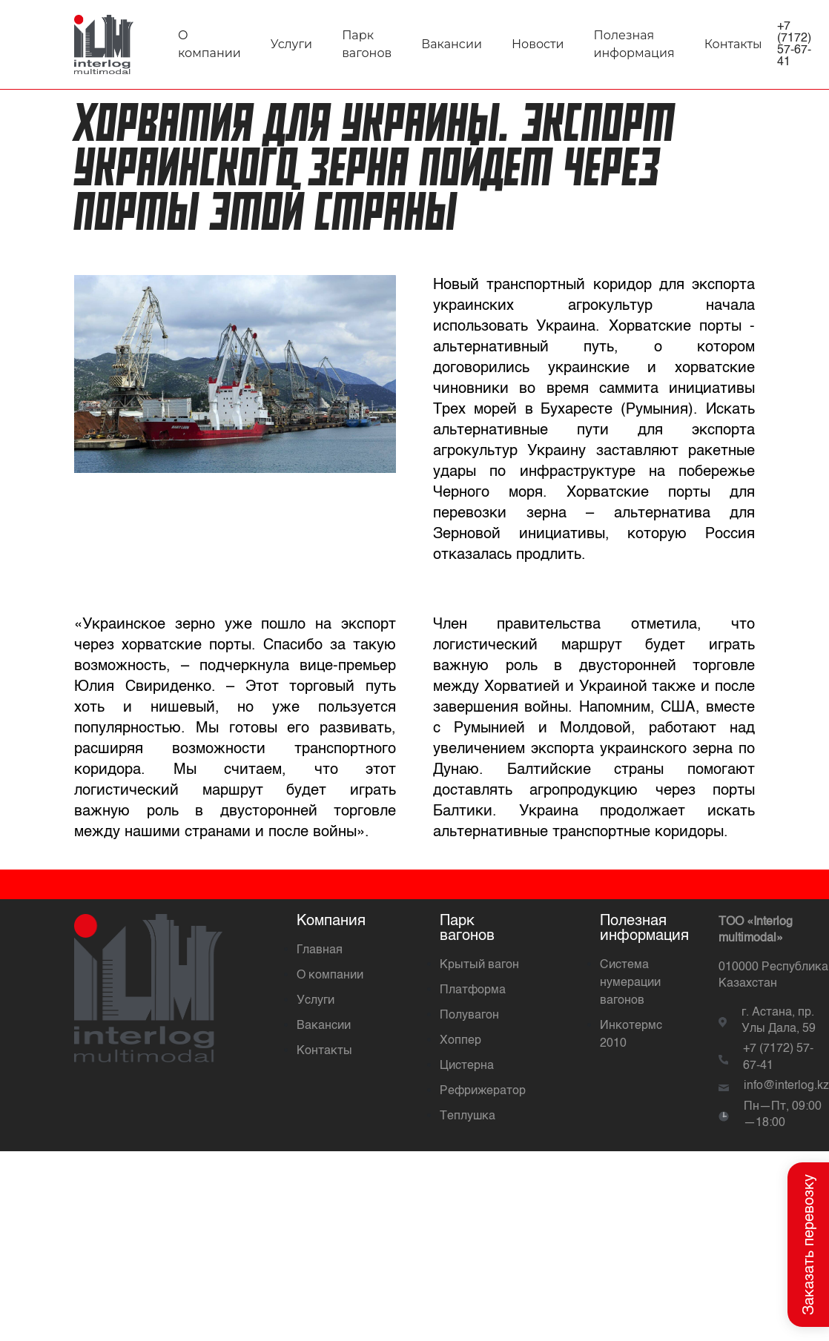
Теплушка (467, 1116)
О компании (330, 975)
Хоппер (460, 1041)
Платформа (473, 990)
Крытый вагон (479, 965)
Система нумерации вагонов (630, 983)
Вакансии (451, 44)
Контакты (733, 44)
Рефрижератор (483, 1091)
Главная (320, 950)
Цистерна (467, 1066)
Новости (538, 44)
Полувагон (469, 1016)
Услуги (291, 44)
